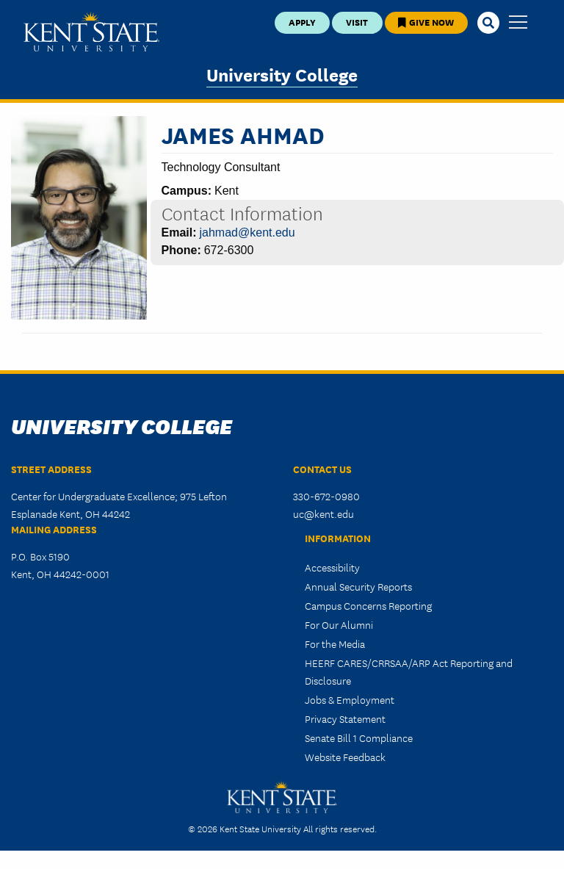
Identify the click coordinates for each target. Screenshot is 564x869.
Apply (302, 21)
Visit (357, 21)
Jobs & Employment (349, 699)
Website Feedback (345, 757)
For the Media (335, 643)
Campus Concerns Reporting (368, 605)
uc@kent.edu (323, 513)
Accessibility (332, 567)
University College (282, 74)
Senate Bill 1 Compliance (359, 737)
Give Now (426, 21)
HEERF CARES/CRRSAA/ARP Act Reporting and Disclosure (409, 671)
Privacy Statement (345, 718)
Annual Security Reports (358, 586)
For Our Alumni (339, 624)
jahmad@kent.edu (247, 232)
